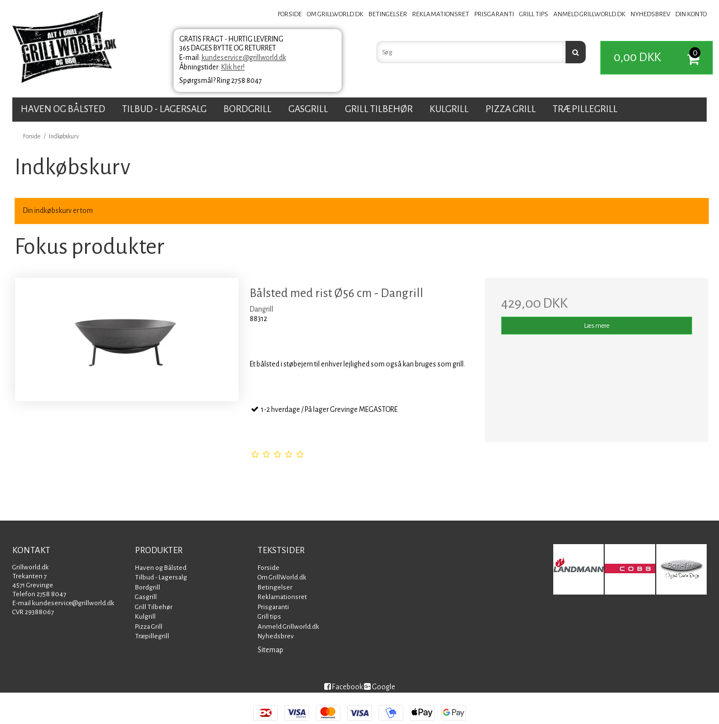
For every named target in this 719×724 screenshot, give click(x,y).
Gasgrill (308, 109)
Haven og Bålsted (63, 109)
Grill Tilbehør (379, 109)
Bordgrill (247, 109)
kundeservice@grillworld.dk (244, 58)
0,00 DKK (663, 57)
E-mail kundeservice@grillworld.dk (63, 603)
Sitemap (270, 650)
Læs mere (596, 325)
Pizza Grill (510, 109)
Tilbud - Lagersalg (164, 109)
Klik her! (233, 67)
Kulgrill (449, 109)
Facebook (343, 687)
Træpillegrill (585, 109)
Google (379, 687)
